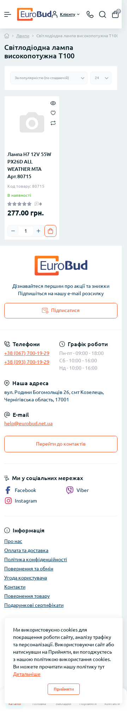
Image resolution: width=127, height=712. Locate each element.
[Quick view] (53, 102)
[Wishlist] (53, 112)
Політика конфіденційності (35, 559)
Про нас (13, 541)
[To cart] (50, 231)
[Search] (102, 14)
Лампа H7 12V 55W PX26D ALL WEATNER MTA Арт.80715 (29, 165)
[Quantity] (26, 231)
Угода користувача (25, 578)
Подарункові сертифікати (34, 605)
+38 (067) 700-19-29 (26, 353)
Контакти (14, 587)
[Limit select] (100, 78)
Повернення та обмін (28, 568)
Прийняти (64, 689)
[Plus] (38, 231)
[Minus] (13, 231)
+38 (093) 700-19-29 (26, 362)
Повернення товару (27, 596)
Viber (77, 490)
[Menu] (7, 14)
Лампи (22, 35)
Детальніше (27, 674)
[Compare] (53, 122)
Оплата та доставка (26, 550)
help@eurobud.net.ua (28, 423)
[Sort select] (48, 78)
